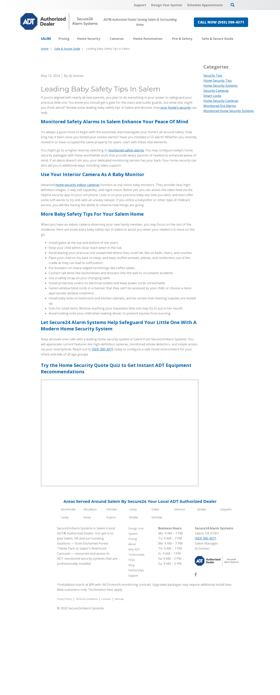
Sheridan (111, 593)
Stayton (111, 601)
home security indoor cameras (77, 269)
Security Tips (212, 75)
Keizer (87, 601)
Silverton (179, 593)
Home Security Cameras (220, 101)
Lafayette (226, 593)
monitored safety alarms (126, 234)
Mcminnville (68, 593)
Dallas (155, 593)
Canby (133, 593)
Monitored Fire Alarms (219, 106)
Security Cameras (216, 91)
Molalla (201, 593)
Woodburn (90, 593)
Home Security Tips (217, 80)
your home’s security (175, 192)
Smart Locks (212, 96)
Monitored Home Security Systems (228, 111)
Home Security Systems (220, 85)
